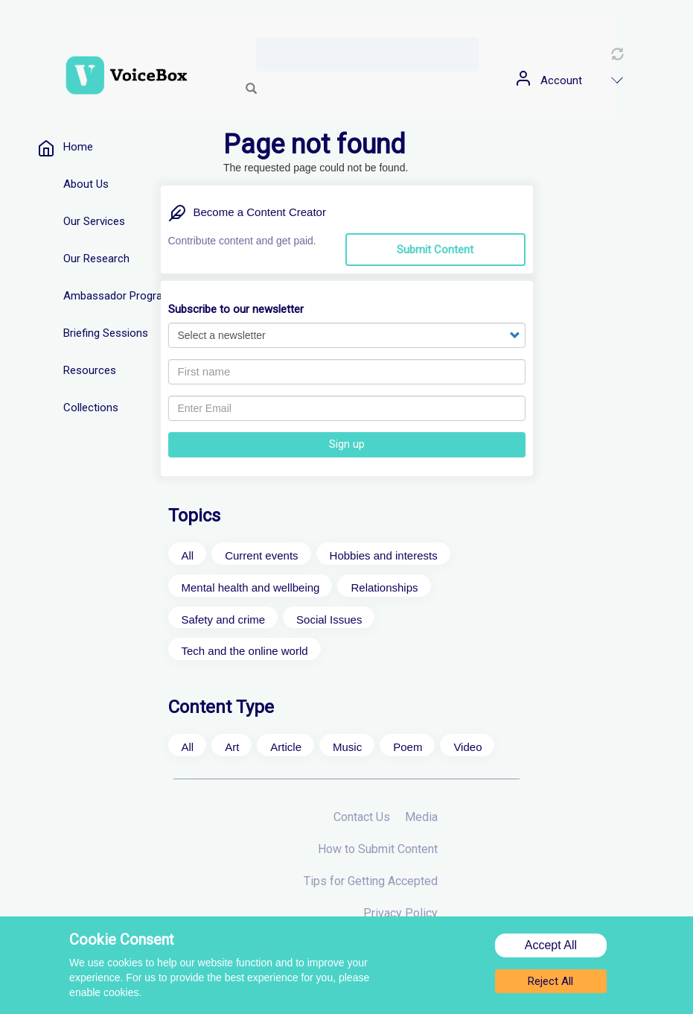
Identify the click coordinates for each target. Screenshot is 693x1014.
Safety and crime (224, 619)
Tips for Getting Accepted (371, 881)
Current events (261, 555)
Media (421, 817)
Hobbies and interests (384, 555)
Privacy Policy (400, 913)
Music (347, 747)
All (188, 555)
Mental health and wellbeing (251, 587)
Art (232, 747)
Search (252, 89)
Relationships (384, 587)
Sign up (347, 444)
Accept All (551, 947)
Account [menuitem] (561, 80)
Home (78, 146)
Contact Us (361, 817)
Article (285, 747)
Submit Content (435, 249)
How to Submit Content (378, 849)
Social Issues (329, 619)
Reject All (550, 983)
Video (467, 747)
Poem (407, 747)
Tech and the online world (245, 650)
